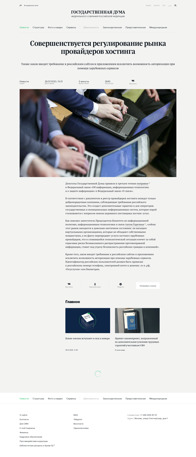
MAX (76, 414)
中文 (164, 5)
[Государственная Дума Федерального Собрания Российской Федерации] (98, 13)
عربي (170, 5)
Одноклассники (81, 427)
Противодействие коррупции (34, 440)
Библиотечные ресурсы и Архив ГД (36, 445)
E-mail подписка (27, 427)
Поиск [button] (175, 5)
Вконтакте (78, 423)
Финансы (24, 432)
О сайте (23, 414)
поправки (142, 183)
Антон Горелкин (134, 224)
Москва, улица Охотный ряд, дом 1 (151, 418)
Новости (24, 81)
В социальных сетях (31, 5)
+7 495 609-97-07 (148, 414)
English (148, 5)
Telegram (78, 419)
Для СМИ (24, 423)
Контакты (24, 419)
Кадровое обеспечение (31, 436)
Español (157, 5)
